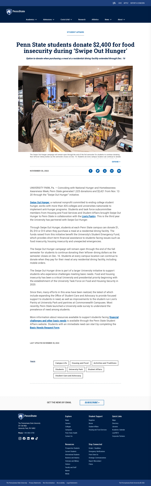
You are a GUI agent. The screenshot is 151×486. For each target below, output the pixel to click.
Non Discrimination (49, 483)
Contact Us (68, 436)
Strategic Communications (97, 458)
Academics (30, 19)
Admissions (47, 19)
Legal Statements (72, 483)
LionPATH (115, 433)
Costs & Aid (65, 19)
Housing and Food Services (98, 430)
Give (120, 3)
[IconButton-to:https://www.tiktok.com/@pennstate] (36, 438)
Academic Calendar (118, 430)
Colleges (68, 427)
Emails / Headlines (95, 448)
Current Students (70, 451)
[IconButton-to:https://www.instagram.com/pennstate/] (20, 438)
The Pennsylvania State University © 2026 (131, 483)
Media (67, 474)
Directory (115, 423)
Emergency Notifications (97, 451)
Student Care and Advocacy (68, 376)
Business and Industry (72, 458)
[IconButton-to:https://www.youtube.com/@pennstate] (32, 438)
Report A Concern (137, 3)
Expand (115, 162)
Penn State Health (71, 433)
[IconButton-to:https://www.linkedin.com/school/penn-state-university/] (28, 438)
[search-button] (114, 3)
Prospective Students (72, 448)
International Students (72, 455)
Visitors (67, 464)
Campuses (68, 430)
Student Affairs (75, 32)
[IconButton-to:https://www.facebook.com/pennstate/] (24, 438)
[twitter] (98, 171)
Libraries (115, 427)
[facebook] (90, 171)
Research (81, 19)
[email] (112, 171)
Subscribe (91, 402)
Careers (67, 423)
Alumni (67, 471)
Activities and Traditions (105, 363)
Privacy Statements (35, 483)
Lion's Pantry (89, 216)
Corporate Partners (118, 436)
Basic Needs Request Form (44, 327)
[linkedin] (105, 171)
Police (91, 464)
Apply (126, 3)
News (107, 19)
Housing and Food (80, 363)
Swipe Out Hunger (39, 202)
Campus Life (61, 363)
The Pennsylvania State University (17, 483)
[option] (26, 433)
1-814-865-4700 (29, 433)
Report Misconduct (95, 461)
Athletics (95, 19)
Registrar (92, 420)
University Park (76, 369)
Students (59, 369)
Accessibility (61, 483)
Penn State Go (93, 455)
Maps (114, 420)
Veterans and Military (72, 461)
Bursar (91, 423)
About (120, 19)
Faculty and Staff (70, 467)
